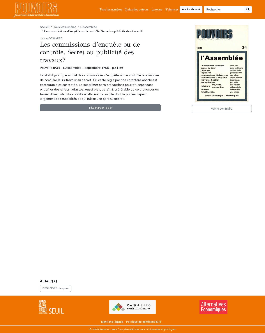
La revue (156, 9)
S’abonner (171, 9)
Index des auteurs (137, 9)
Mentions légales (112, 322)
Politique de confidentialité (143, 322)
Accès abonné (191, 9)
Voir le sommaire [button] (221, 109)
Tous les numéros (111, 9)
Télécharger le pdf (100, 108)
